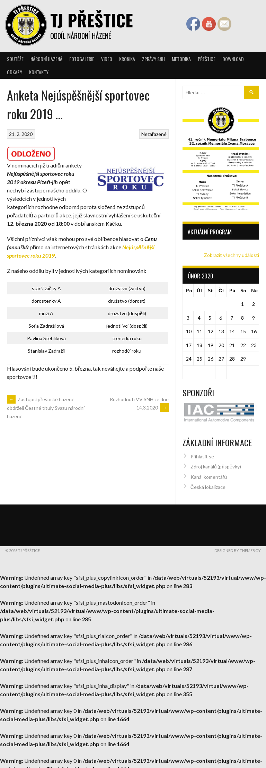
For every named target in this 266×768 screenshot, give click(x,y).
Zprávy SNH (153, 58)
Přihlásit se (202, 454)
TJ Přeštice (91, 20)
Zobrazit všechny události (231, 255)
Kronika (127, 58)
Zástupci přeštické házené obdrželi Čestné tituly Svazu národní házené (46, 407)
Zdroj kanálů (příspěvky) (215, 464)
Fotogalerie (81, 58)
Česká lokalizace (207, 484)
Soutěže (15, 58)
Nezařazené (154, 134)
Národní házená (46, 58)
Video (106, 58)
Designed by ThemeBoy (237, 548)
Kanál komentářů (208, 474)
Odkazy (14, 72)
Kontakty (38, 72)
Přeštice (206, 58)
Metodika (181, 58)
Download (233, 58)
